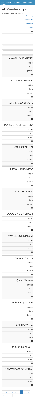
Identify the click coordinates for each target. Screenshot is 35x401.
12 (7, 395)
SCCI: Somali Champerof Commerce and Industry (16, 3)
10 (28, 392)
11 (3, 395)
